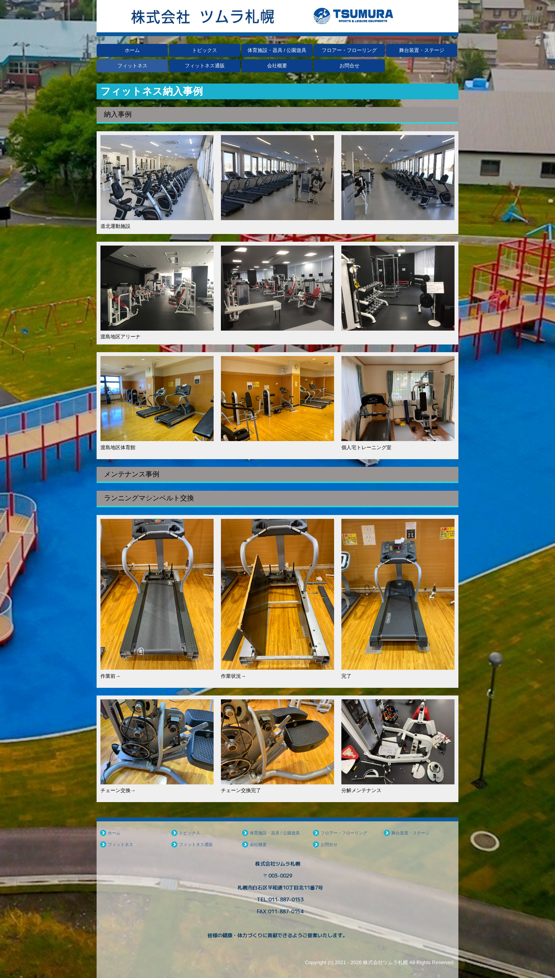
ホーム (132, 50)
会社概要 (277, 66)
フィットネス (132, 66)
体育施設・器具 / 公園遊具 (277, 50)
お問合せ (349, 66)
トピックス (204, 50)
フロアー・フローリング (349, 50)
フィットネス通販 (205, 66)
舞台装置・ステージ (421, 50)
